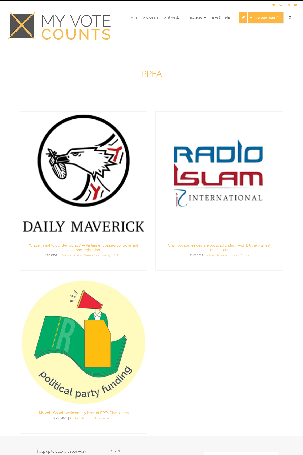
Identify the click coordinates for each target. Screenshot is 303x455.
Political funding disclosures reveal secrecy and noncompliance (149, 351)
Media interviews (203, 255)
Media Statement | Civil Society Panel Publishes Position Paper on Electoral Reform (150, 409)
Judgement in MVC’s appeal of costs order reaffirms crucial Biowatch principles (145, 368)
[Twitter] (234, 397)
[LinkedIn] (241, 397)
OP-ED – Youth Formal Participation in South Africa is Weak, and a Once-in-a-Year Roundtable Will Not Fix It (150, 388)
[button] (290, 17)
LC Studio (91, 441)
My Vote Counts (51, 441)
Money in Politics (225, 255)
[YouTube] (248, 397)
